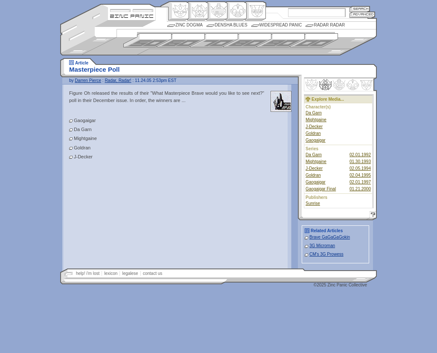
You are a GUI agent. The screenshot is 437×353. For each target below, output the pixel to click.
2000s (314, 40)
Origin (179, 11)
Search (360, 9)
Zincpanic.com (131, 15)
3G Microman (322, 245)
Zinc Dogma (189, 25)
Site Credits (131, 9)
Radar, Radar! (118, 80)
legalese (130, 273)
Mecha (217, 11)
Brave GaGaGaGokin (329, 237)
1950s (147, 40)
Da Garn (314, 113)
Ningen (236, 11)
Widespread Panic (280, 25)
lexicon (110, 273)
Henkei (198, 11)
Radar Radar (329, 25)
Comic (255, 11)
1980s (247, 40)
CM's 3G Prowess (326, 254)
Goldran (313, 133)
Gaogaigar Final (321, 189)
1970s (214, 40)
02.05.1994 (360, 168)
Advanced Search (362, 15)
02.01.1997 (360, 182)
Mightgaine (316, 119)
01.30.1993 (360, 161)
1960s (180, 40)
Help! (372, 215)
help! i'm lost (87, 273)
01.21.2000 (360, 189)
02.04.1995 (360, 175)
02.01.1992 (360, 154)
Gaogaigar (316, 140)
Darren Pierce (88, 80)
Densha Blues (231, 25)
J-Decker (314, 126)
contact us (153, 273)
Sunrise (313, 203)
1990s (280, 40)
